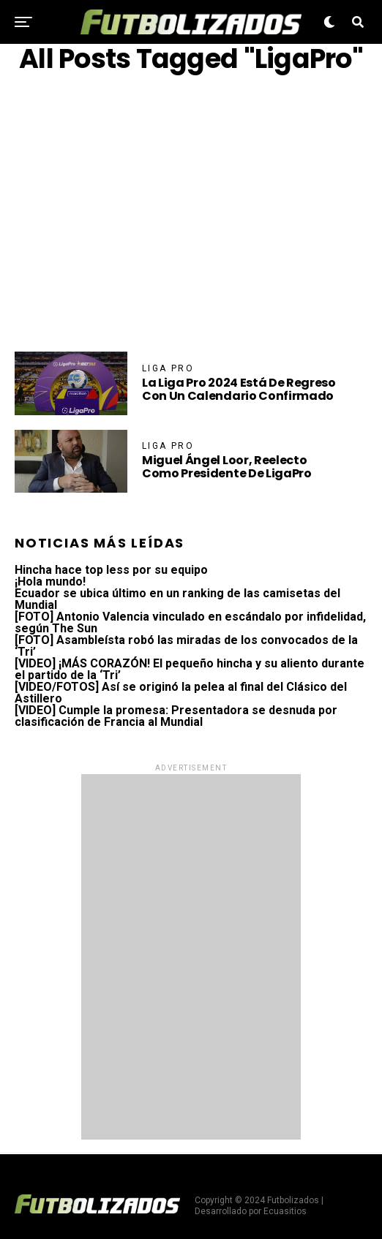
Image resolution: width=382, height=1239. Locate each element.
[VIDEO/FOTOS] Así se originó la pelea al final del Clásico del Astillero (181, 692)
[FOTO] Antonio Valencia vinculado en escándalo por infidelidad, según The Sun (190, 622)
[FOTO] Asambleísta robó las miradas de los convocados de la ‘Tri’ (186, 646)
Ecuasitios (285, 1211)
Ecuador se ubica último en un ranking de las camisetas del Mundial (177, 599)
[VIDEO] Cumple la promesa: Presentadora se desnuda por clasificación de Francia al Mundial (176, 716)
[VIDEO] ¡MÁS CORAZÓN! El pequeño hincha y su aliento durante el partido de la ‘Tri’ (189, 669)
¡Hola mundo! (50, 581)
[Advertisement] (191, 212)
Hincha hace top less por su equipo (111, 570)
